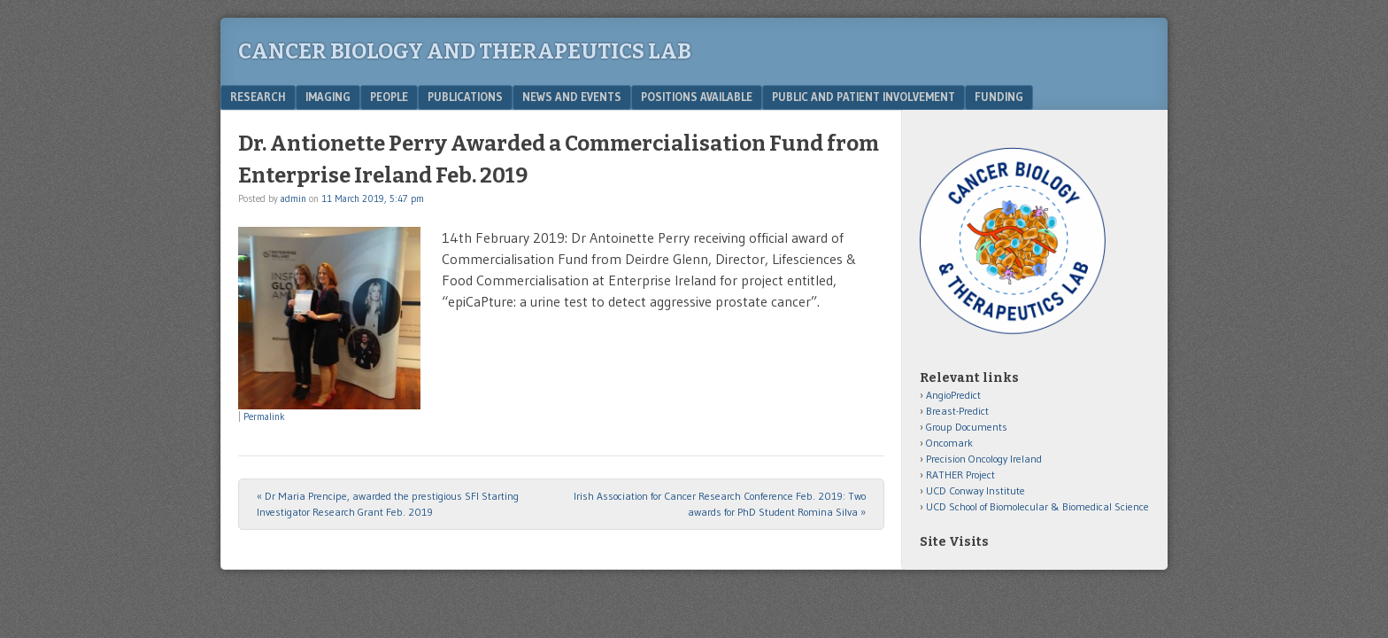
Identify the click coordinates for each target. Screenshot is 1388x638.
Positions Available (696, 96)
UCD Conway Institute (975, 490)
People (389, 96)
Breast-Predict (957, 410)
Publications (465, 96)
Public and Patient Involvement (863, 96)
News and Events (571, 96)
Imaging (328, 96)
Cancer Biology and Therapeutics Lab (464, 51)
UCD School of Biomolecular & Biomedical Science (1037, 506)
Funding (999, 96)
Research (258, 96)
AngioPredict (953, 394)
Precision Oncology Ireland (984, 458)
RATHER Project (960, 474)
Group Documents (966, 426)
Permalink (264, 416)
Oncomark (949, 442)
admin (293, 198)
